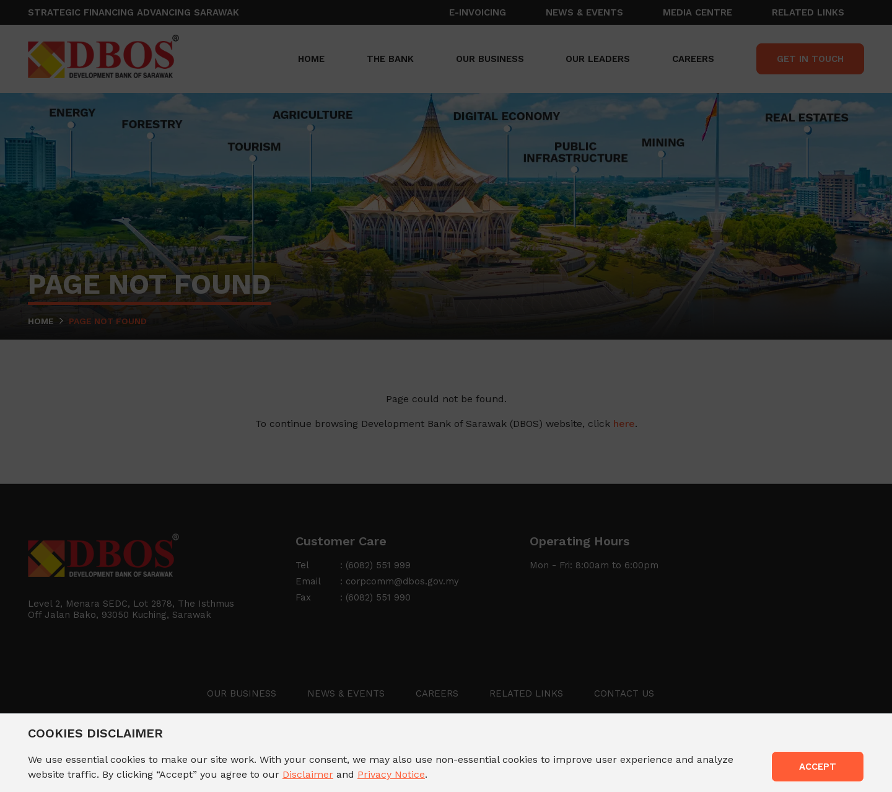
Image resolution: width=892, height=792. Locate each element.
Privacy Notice (391, 774)
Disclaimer (307, 774)
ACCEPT (817, 766)
